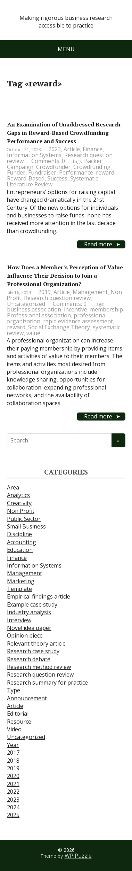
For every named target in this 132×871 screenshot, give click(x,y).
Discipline (19, 534)
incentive (75, 309)
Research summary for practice (47, 682)
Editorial (17, 713)
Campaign (20, 167)
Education (20, 550)
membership (106, 309)
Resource (19, 721)
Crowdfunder (53, 167)
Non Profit (20, 511)
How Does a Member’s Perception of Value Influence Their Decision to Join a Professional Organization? (65, 275)
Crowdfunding (91, 167)
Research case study (33, 651)
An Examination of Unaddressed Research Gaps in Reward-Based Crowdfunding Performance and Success (64, 133)
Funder (16, 172)
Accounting (21, 542)
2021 (13, 784)
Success (57, 178)
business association (34, 309)
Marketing (20, 581)
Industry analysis (29, 612)
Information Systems (34, 155)
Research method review (39, 667)
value (33, 333)
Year (13, 745)
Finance (92, 149)
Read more (98, 244)
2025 (13, 815)
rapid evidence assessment (78, 321)
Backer (93, 161)
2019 (44, 292)
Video (14, 729)
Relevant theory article (36, 643)
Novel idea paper (29, 628)
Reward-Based (25, 178)
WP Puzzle (78, 856)
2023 (54, 149)
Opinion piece (25, 635)
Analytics (18, 495)
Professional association (39, 315)
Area (13, 487)
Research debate (28, 659)
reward (105, 172)
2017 (13, 752)
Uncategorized (26, 304)
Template (19, 589)
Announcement (27, 698)
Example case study (32, 604)
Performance (76, 172)
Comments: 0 (48, 161)
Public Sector (24, 519)
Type (13, 690)
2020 (13, 776)
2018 (13, 760)
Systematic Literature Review (52, 181)
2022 (13, 791)
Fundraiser (42, 172)
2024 (13, 807)
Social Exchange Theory (59, 327)
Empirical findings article (38, 596)
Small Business (26, 526)
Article (72, 149)
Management (90, 292)
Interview (19, 620)
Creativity (19, 503)
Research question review (57, 298)
